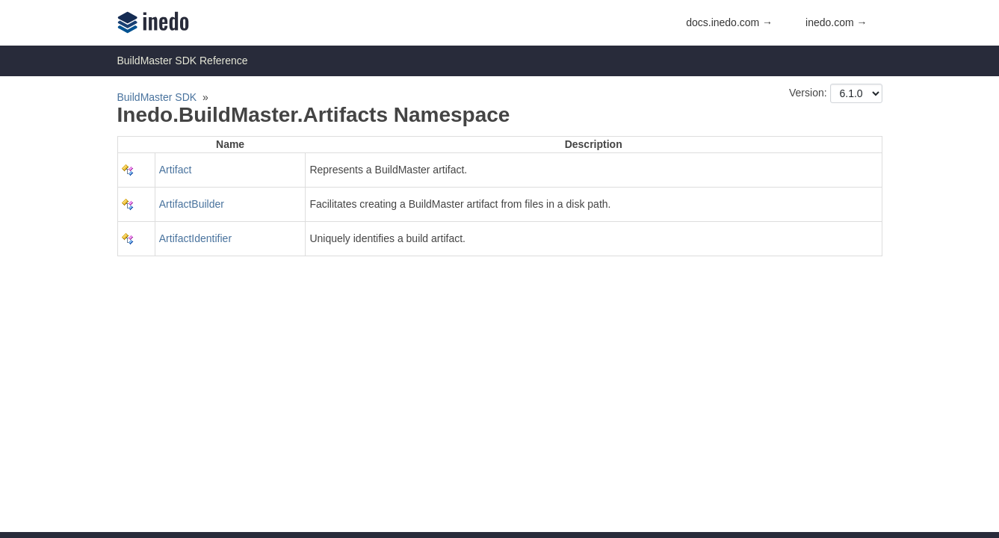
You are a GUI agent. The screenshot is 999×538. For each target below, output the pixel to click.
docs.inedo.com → (729, 22)
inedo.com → (836, 22)
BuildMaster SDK (157, 97)
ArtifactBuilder (191, 204)
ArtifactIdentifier (195, 238)
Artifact (175, 170)
